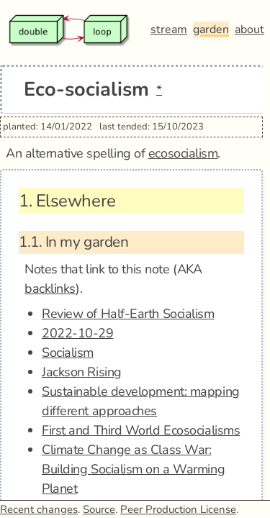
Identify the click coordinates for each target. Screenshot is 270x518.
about (249, 29)
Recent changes (39, 509)
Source (99, 509)
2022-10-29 (78, 333)
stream (168, 29)
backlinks (50, 288)
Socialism (68, 352)
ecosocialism (183, 153)
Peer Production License (178, 509)
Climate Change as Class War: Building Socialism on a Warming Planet (133, 469)
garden (211, 29)
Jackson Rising (82, 372)
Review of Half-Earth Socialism (128, 313)
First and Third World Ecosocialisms (141, 430)
